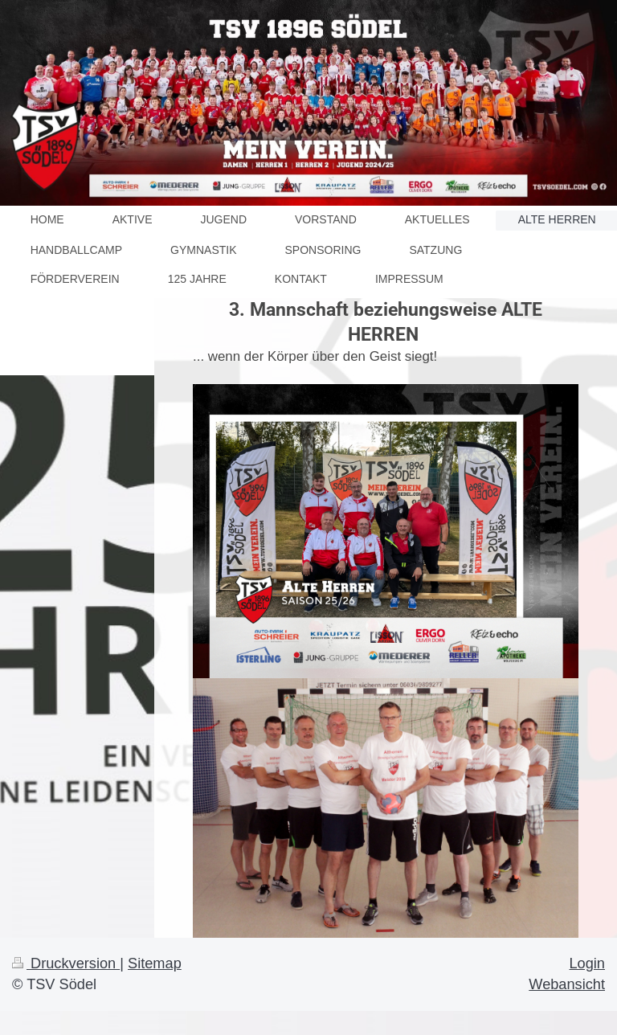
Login (587, 963)
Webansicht (567, 984)
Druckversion (66, 963)
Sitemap (155, 963)
